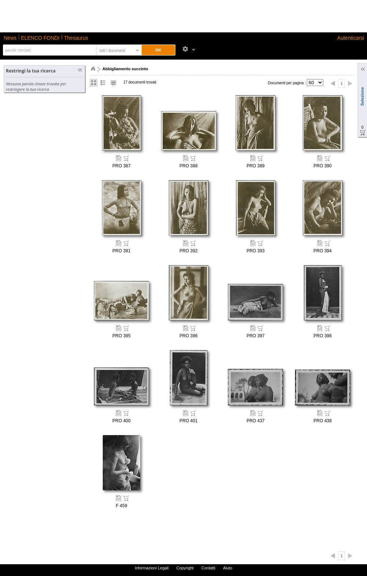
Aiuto (227, 568)
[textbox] (49, 50)
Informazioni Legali (151, 568)
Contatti (208, 568)
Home (93, 68)
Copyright (185, 568)
